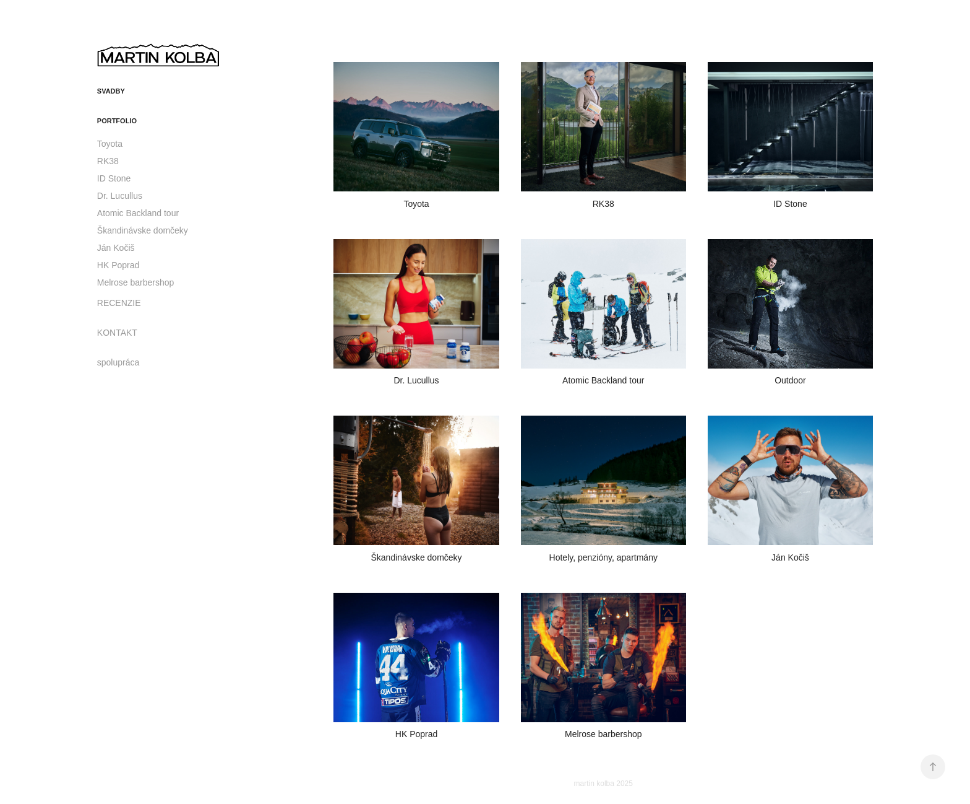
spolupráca (118, 362)
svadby (111, 91)
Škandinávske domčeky (142, 230)
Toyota (109, 144)
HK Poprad (118, 265)
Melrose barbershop (135, 282)
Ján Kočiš (116, 248)
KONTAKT (117, 333)
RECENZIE (119, 303)
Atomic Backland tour (138, 213)
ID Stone (114, 178)
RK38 (108, 161)
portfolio (117, 121)
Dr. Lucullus (119, 196)
